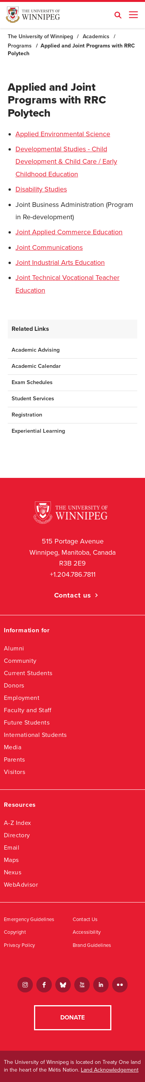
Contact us (72, 595)
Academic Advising (36, 350)
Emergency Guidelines (29, 919)
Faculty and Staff (28, 710)
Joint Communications (49, 247)
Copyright (15, 932)
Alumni (14, 648)
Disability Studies (41, 189)
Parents (14, 759)
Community (20, 660)
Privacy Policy (19, 945)
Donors (14, 685)
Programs (20, 45)
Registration (27, 414)
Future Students (26, 722)
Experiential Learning (38, 431)
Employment (21, 697)
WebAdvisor (21, 884)
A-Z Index (17, 822)
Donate (72, 1017)
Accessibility (87, 932)
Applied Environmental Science (62, 134)
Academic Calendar (36, 366)
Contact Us (85, 919)
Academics (96, 36)
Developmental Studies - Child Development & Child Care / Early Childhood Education (66, 161)
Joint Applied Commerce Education (69, 232)
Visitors (14, 772)
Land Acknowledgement (109, 1070)
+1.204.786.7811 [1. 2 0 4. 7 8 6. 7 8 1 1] (73, 574)
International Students (35, 734)
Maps (11, 860)
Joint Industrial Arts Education (60, 262)
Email (11, 847)
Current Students (28, 673)
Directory (17, 835)
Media (12, 747)
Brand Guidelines (92, 945)
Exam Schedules (32, 382)
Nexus (12, 872)
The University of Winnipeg (40, 36)
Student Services (33, 398)
